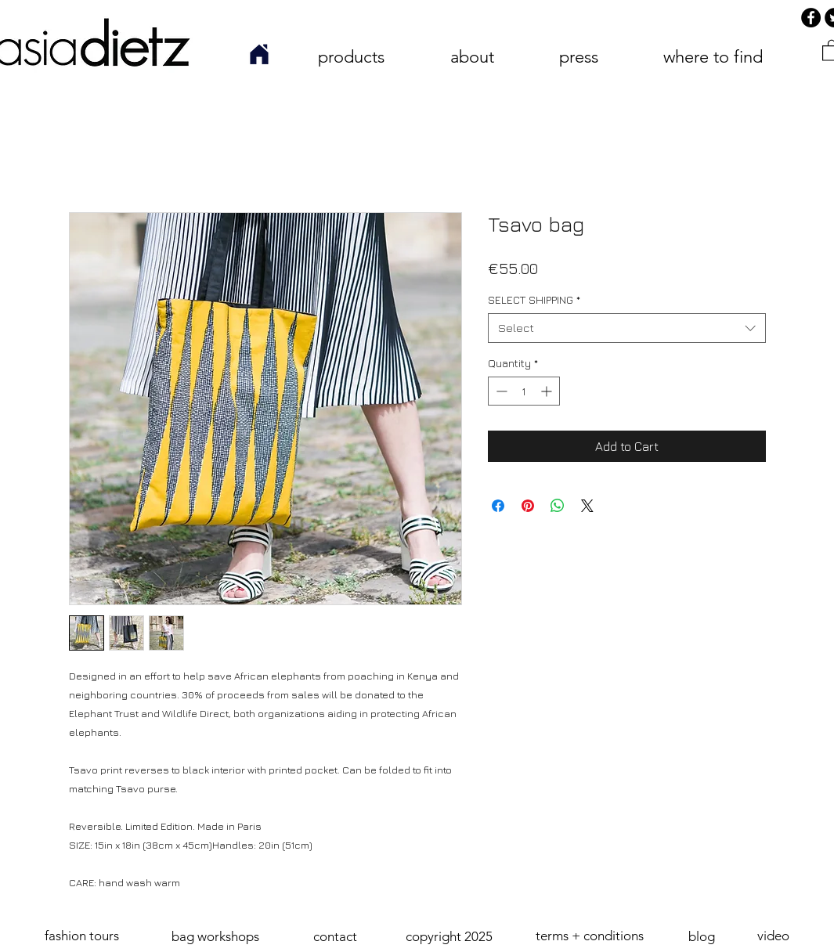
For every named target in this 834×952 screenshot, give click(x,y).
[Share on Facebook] (498, 505)
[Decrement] (500, 391)
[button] (449, 937)
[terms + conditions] (590, 936)
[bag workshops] (215, 937)
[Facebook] (811, 17)
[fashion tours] (83, 936)
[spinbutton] (524, 391)
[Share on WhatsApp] (557, 505)
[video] (773, 936)
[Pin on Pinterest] (527, 505)
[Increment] (548, 391)
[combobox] (627, 328)
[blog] (702, 937)
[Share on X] (587, 505)
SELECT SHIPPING (534, 299)
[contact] (335, 937)
